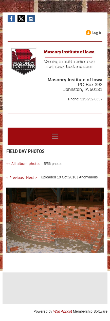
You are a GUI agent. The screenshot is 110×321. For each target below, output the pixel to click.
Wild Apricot (62, 311)
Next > (31, 177)
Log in (97, 32)
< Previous (15, 177)
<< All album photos (23, 163)
